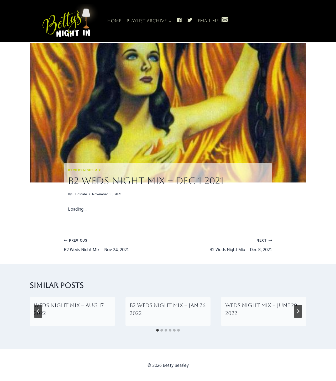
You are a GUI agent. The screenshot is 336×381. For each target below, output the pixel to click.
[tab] (157, 330)
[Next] (298, 311)
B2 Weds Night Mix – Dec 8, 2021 (222, 244)
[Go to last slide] (38, 311)
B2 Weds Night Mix (84, 170)
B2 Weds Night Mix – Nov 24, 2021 (114, 244)
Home (114, 20)
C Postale (79, 193)
